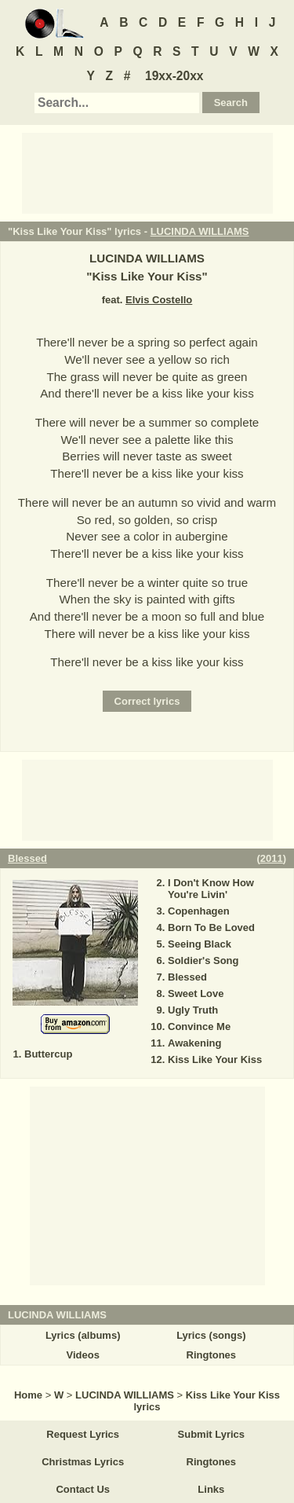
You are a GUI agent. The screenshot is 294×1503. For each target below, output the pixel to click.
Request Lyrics (82, 1434)
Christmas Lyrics (83, 1462)
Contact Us (83, 1489)
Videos (82, 1355)
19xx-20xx (174, 75)
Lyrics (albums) (83, 1335)
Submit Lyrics (211, 1434)
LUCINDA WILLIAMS (200, 231)
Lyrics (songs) (210, 1335)
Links (211, 1489)
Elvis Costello (158, 300)
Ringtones (212, 1355)
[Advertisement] (147, 172)
